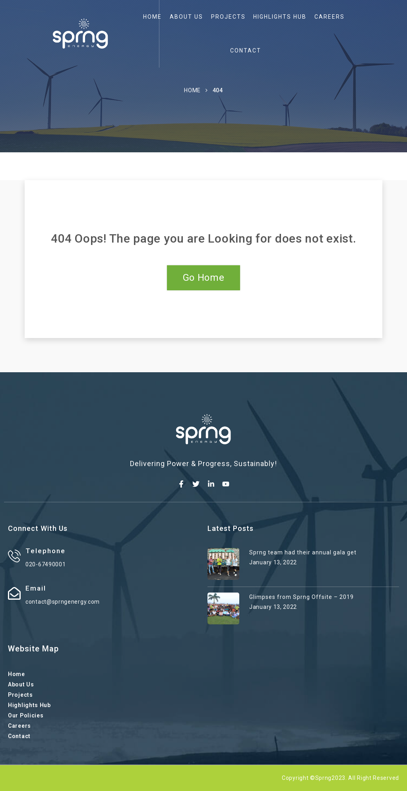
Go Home (204, 277)
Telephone (45, 551)
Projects (228, 17)
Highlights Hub (279, 17)
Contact (245, 50)
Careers (329, 17)
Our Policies (25, 715)
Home (152, 17)
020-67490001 (45, 564)
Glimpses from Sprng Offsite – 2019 (301, 597)
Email (35, 588)
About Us (186, 17)
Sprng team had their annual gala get (303, 552)
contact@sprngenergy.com (62, 602)
